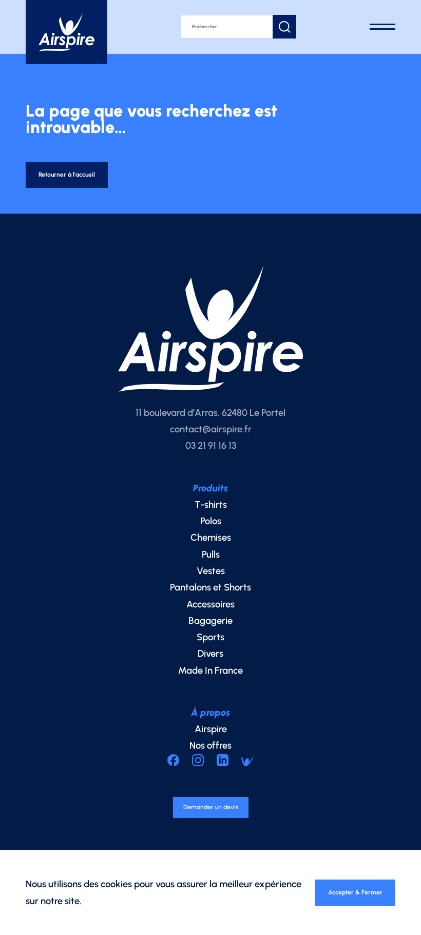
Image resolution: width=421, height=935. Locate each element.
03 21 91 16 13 (210, 451)
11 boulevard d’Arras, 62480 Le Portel (210, 418)
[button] (308, 26)
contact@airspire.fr (211, 435)
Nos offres (210, 751)
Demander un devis (210, 816)
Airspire (211, 734)
